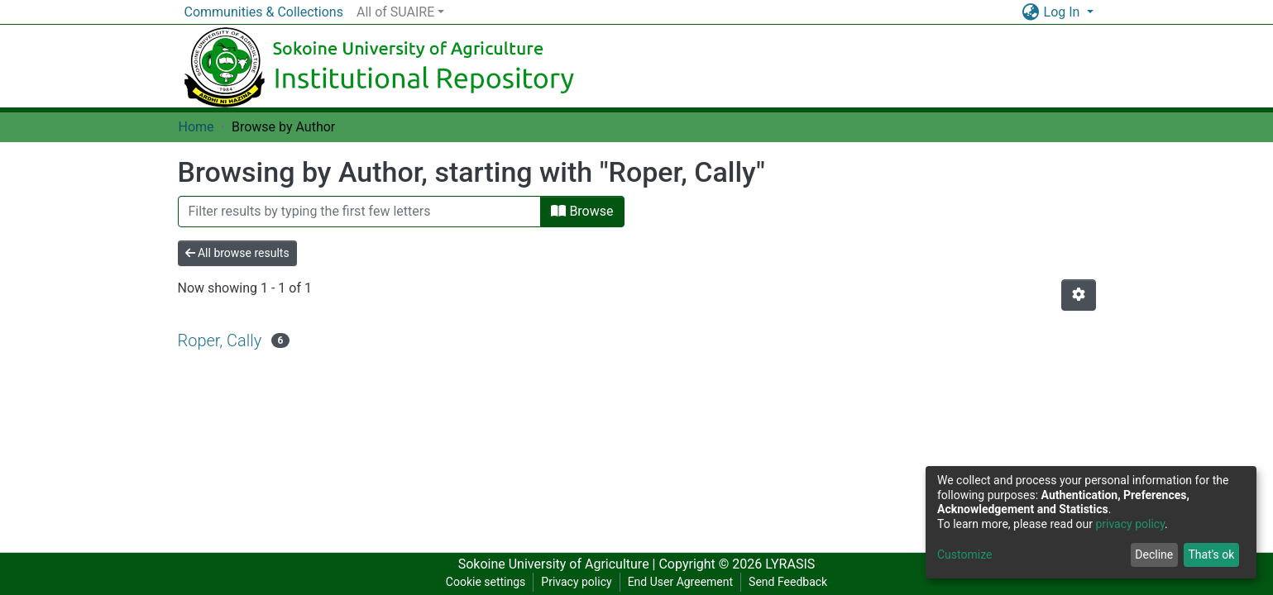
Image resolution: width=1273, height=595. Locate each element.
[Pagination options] (1078, 295)
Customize (964, 554)
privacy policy (1130, 524)
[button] (1031, 12)
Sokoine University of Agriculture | (558, 564)
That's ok (1211, 554)
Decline (1154, 554)
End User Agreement (680, 581)
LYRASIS (790, 564)
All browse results (237, 252)
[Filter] (360, 211)
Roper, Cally (220, 340)
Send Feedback (788, 581)
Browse (582, 211)
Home (196, 127)
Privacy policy (576, 581)
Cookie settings (486, 581)
